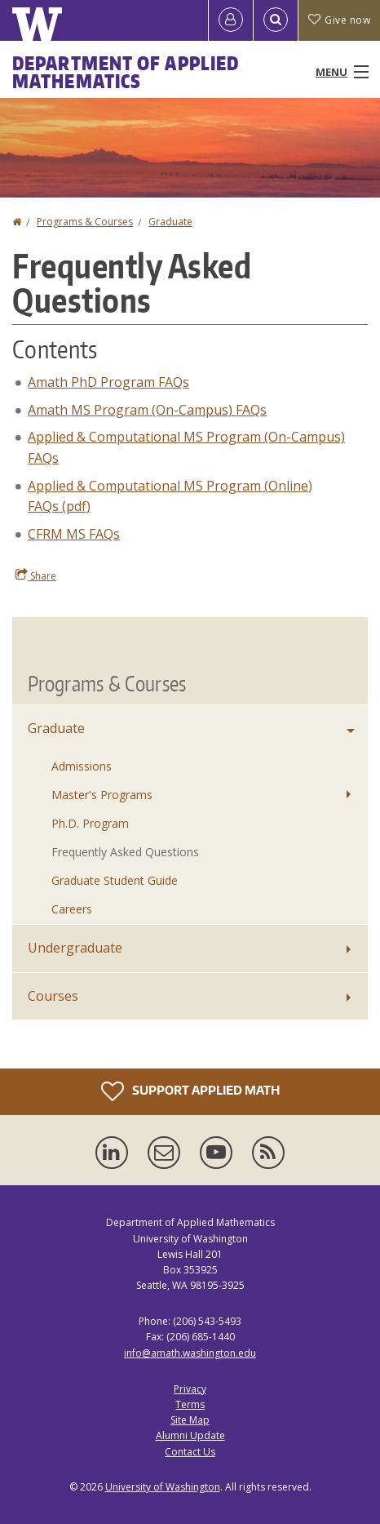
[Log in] (231, 20)
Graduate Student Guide (114, 880)
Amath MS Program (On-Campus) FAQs (147, 410)
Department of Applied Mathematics (125, 72)
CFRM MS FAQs (74, 534)
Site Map (190, 1420)
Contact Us (190, 1452)
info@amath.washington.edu (190, 1353)
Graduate (170, 222)
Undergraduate (75, 948)
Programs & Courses (85, 222)
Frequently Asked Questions (125, 852)
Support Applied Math (190, 1091)
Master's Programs (101, 794)
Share (35, 575)
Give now (339, 20)
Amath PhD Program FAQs (108, 382)
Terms (190, 1404)
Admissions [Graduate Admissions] (81, 766)
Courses (53, 996)
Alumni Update (190, 1435)
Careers (71, 909)
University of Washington (162, 1487)
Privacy (190, 1389)
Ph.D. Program (90, 823)
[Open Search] (276, 20)
